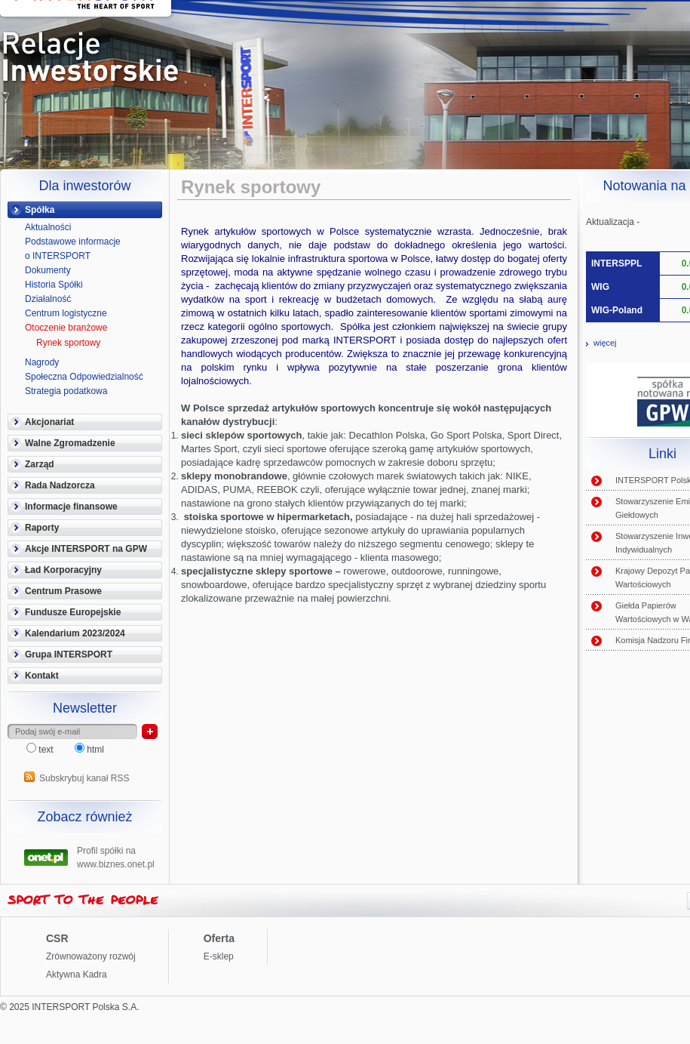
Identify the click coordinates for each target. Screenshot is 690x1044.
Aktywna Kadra (76, 974)
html (89, 749)
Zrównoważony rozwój (91, 956)
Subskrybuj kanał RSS (84, 778)
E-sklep (219, 956)
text (41, 749)
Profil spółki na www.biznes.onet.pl (116, 856)
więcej (605, 342)
